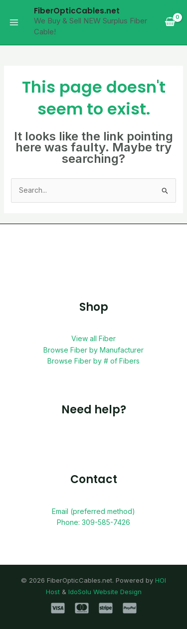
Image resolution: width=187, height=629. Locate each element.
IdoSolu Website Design (105, 592)
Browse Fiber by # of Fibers (93, 361)
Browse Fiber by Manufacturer (93, 350)
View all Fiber (93, 338)
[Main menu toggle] (14, 22)
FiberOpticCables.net (77, 10)
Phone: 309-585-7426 (93, 522)
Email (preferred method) (93, 511)
